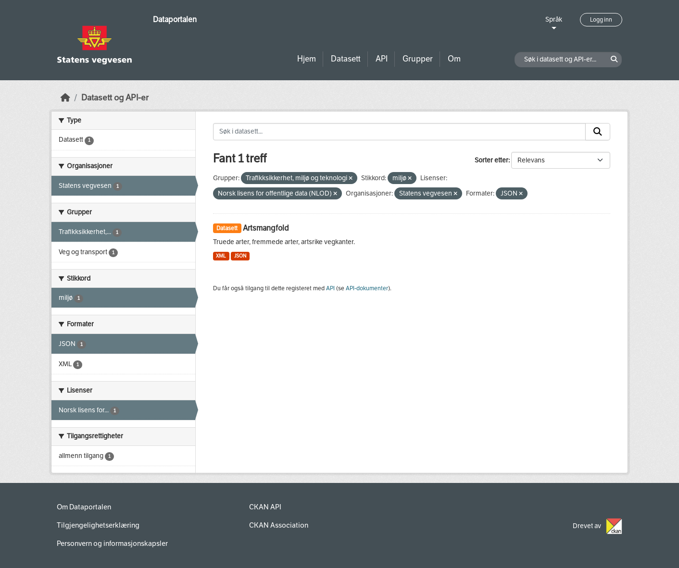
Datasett (346, 59)
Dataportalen (175, 19)
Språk (553, 19)
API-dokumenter (367, 288)
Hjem (306, 59)
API (382, 59)
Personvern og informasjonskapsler (112, 543)
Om (454, 59)
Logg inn (601, 19)
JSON (240, 256)
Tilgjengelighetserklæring (98, 525)
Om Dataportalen (84, 507)
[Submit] (597, 131)
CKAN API (265, 507)
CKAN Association (278, 525)
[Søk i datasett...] (399, 131)
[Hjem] (65, 98)
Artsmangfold (266, 228)
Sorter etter (491, 160)
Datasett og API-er (115, 98)
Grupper (417, 59)
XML (221, 256)
